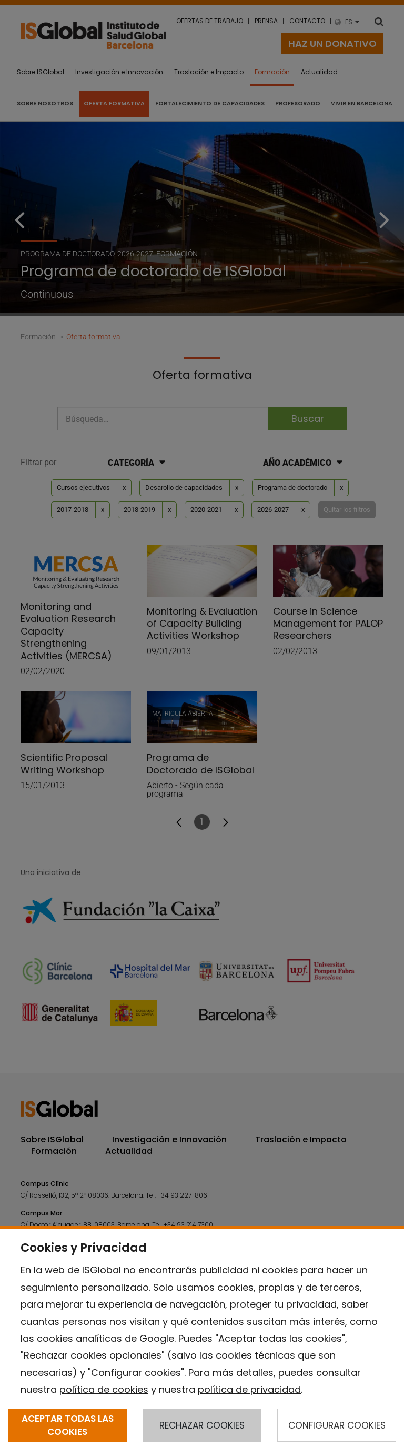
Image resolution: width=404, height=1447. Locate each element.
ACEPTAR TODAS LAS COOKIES (68, 1425)
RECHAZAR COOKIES (202, 1425)
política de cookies (103, 1389)
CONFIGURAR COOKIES (337, 1425)
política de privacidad (249, 1389)
